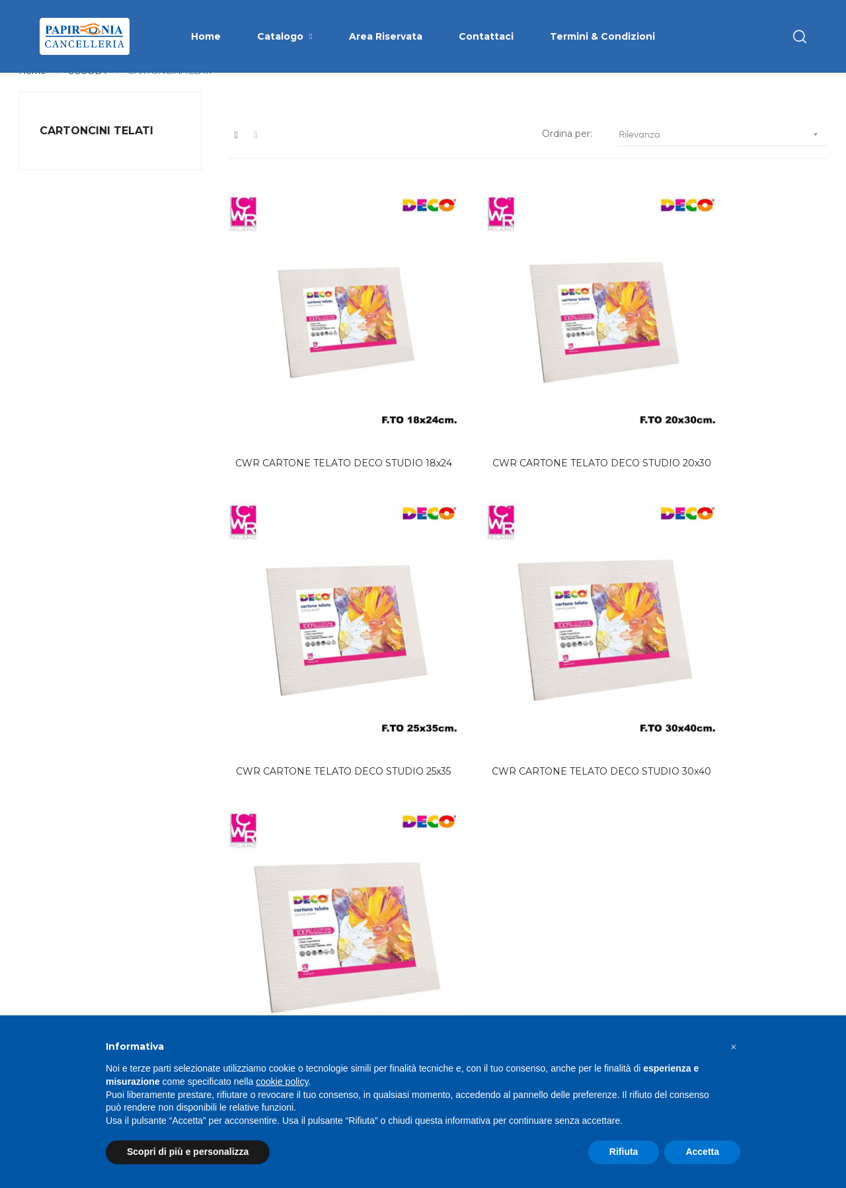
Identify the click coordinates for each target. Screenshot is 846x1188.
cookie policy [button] (282, 1081)
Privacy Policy (609, 965)
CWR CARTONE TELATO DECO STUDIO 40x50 (292, 575)
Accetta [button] (702, 1151)
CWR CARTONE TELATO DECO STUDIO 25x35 (606, 371)
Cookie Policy (608, 989)
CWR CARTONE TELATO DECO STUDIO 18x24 (292, 371)
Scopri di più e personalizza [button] (188, 1151)
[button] (733, 1047)
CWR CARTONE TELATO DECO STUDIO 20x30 (449, 371)
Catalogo (457, 965)
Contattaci (460, 1013)
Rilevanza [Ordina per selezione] (723, 155)
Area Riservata (470, 989)
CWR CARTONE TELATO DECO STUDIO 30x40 (762, 371)
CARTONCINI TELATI (96, 151)
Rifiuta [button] (623, 1151)
